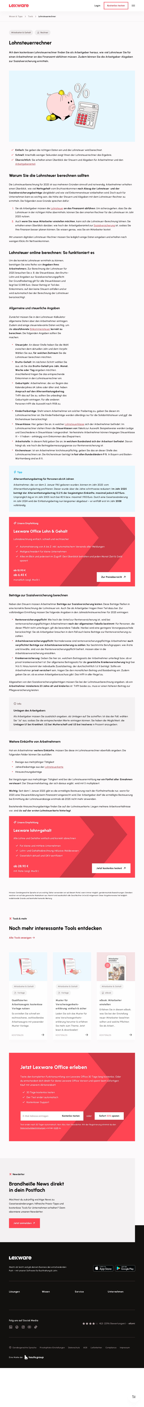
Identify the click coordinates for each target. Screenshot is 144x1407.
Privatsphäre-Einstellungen (52, 1386)
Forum (77, 1333)
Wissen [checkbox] (46, 1291)
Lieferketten (96, 1386)
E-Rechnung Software (19, 1298)
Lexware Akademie (51, 1309)
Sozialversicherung (104, 225)
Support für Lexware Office (87, 1298)
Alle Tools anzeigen (20, 937)
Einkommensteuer (40, 329)
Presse (111, 1303)
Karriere (111, 1314)
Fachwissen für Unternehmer (55, 1298)
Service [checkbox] (79, 1291)
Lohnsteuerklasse (74, 424)
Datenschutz (74, 1386)
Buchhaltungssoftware (19, 1309)
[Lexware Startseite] (19, 5)
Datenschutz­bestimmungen (33, 1128)
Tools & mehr (48, 1303)
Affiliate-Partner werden (86, 1319)
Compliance (110, 1386)
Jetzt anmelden (23, 1223)
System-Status (82, 1303)
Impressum (125, 1386)
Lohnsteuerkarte (54, 767)
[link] (20, 1258)
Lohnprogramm (16, 1314)
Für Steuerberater (83, 1309)
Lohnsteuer (57, 208)
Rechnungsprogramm (19, 1303)
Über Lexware (114, 1298)
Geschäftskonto (16, 1319)
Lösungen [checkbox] (14, 1291)
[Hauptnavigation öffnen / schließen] (133, 5)
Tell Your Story (48, 1314)
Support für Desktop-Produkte (84, 1326)
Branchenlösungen (17, 1324)
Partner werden (82, 1314)
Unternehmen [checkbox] (115, 1291)
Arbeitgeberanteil (25, 164)
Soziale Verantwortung (118, 1309)
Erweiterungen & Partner (20, 1330)
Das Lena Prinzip (49, 1319)
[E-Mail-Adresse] (52, 1116)
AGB (56, 1128)
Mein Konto (80, 1338)
